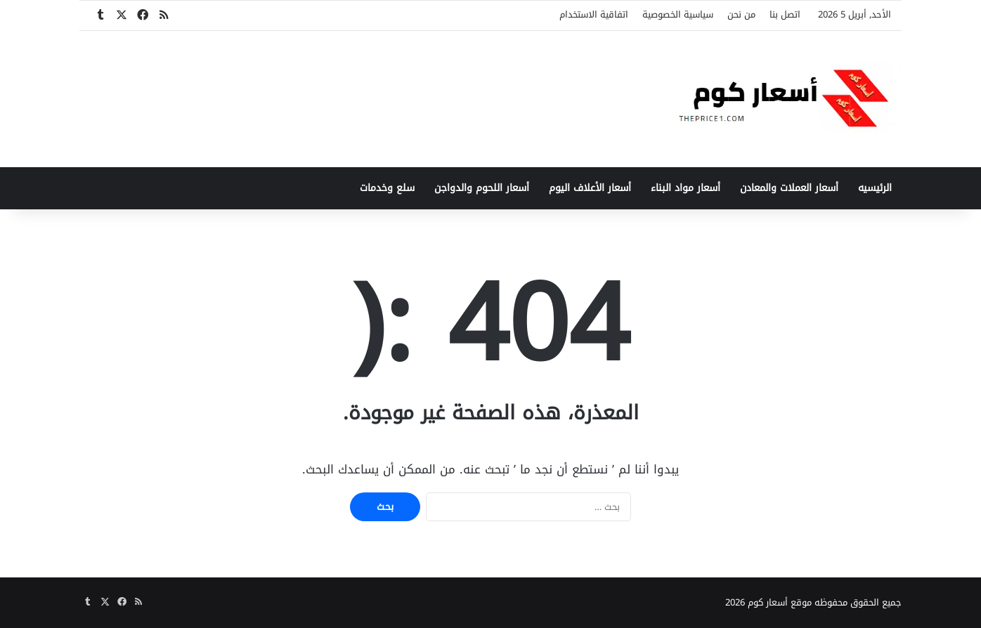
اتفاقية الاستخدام (593, 14)
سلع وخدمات (387, 187)
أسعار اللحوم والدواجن (481, 187)
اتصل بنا (784, 14)
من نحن (741, 14)
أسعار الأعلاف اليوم (590, 187)
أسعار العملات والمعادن (789, 187)
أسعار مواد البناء (685, 187)
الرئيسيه (875, 187)
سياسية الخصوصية (677, 14)
